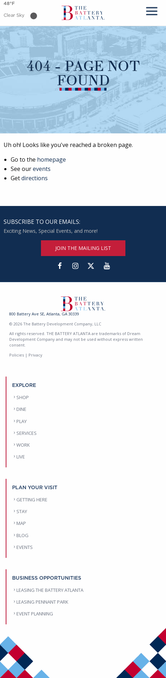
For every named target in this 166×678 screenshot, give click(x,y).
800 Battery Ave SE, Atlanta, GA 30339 (44, 313)
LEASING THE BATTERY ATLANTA (49, 590)
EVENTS (24, 547)
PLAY (21, 421)
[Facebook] (59, 266)
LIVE (20, 456)
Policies (16, 355)
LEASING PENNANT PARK (42, 602)
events (42, 169)
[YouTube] (106, 266)
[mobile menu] (151, 9)
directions (34, 178)
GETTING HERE (31, 499)
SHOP (22, 397)
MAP (21, 523)
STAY (21, 511)
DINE (21, 409)
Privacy (35, 355)
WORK (23, 445)
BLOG (22, 535)
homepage (51, 159)
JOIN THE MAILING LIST (83, 248)
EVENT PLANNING (34, 613)
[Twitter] (91, 266)
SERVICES (26, 433)
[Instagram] (75, 266)
